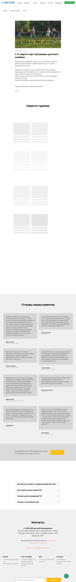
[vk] (38, 537)
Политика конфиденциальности (38, 494)
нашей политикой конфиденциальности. (50, 531)
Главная (5, 10)
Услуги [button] (35, 2)
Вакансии (42, 2)
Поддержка (58, 2)
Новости (19, 2)
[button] (69, 2)
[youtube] (43, 537)
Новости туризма (15, 10)
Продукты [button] (27, 2)
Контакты (50, 2)
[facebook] (32, 537)
